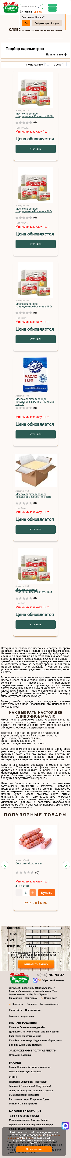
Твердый (14, 1090)
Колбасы (14, 1027)
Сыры (13, 1077)
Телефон (12, 934)
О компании (15, 997)
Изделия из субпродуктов (48, 1040)
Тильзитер (33, 1094)
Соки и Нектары (18, 1067)
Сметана (35, 1120)
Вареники (26, 1054)
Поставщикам (33, 1010)
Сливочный (27, 1081)
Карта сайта (15, 1010)
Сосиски (54, 1031)
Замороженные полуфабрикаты (32, 1050)
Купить (46, 892)
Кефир (49, 1124)
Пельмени (14, 1054)
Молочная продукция (25, 1111)
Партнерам (31, 997)
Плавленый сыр (26, 1124)
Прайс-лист (50, 997)
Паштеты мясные (31, 1035)
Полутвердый (43, 1086)
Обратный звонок (53, 980)
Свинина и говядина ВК (32, 1027)
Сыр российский (18, 1094)
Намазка (36, 1044)
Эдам (46, 1099)
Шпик (22, 1044)
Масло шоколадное (19, 1120)
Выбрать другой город (47, 23)
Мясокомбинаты (49, 1004)
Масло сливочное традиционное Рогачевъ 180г (34, 305)
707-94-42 (50, 974)
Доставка (32, 1004)
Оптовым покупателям (21, 1016)
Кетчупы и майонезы (39, 1067)
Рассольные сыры (19, 1099)
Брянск (38, 11)
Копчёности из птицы (21, 1040)
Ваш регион (14, 946)
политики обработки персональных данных (33, 955)
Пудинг (13, 1124)
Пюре (12, 1071)
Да (26, 23)
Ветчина (13, 1044)
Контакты (17, 1004)
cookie (20, 1137)
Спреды (34, 1115)
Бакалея (15, 1062)
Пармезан (14, 1081)
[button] (4, 865)
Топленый (14, 1086)
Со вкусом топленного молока (36, 1090)
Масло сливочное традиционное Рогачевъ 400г (34, 210)
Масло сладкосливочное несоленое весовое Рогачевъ (33, 495)
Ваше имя (13, 928)
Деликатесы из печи (20, 1031)
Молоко (40, 1124)
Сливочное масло (19, 1115)
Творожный (40, 1081)
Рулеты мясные (40, 1031)
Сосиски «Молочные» (29, 863)
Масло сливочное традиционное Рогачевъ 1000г (35, 115)
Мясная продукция (23, 1023)
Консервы (36, 1071)
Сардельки (15, 1035)
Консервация (23, 1071)
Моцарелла (36, 1099)
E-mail (11, 940)
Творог (44, 1120)
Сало (28, 1044)
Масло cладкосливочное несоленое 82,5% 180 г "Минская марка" (35, 401)
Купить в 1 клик (35, 902)
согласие (23, 952)
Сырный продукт (27, 1103)
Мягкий (13, 1103)
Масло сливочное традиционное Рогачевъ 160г (34, 590)
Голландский (28, 1086)
